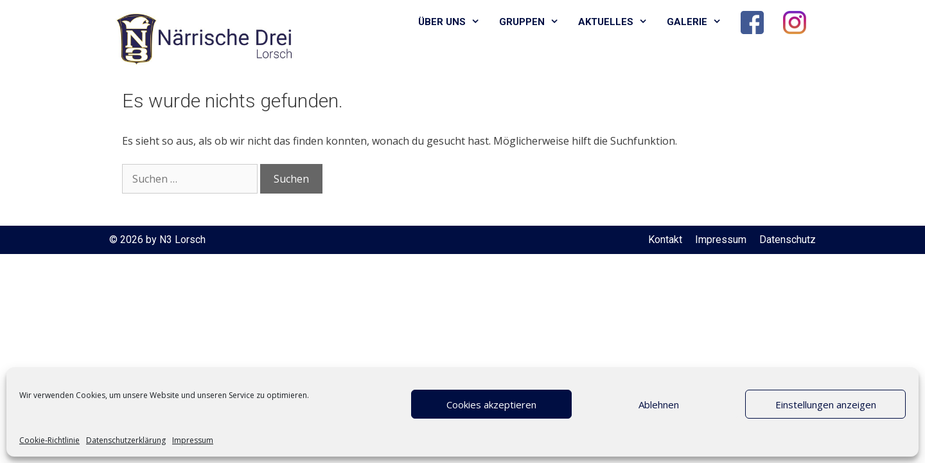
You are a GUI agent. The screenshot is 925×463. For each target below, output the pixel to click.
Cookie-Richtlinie (49, 440)
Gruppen (533, 22)
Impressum (192, 440)
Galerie (699, 22)
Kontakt (665, 239)
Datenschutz (787, 239)
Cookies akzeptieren (491, 404)
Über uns (453, 22)
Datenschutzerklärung (126, 440)
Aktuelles (617, 22)
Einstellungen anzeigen (825, 404)
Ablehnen (659, 404)
